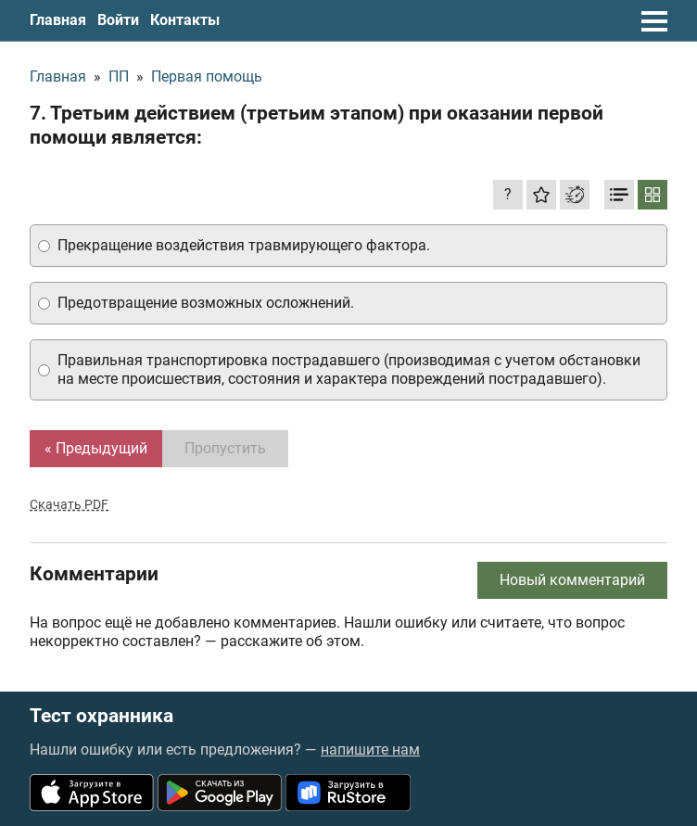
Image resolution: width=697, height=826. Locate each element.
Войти (118, 20)
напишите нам (370, 749)
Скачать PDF (69, 504)
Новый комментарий (572, 580)
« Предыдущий (95, 448)
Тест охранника (101, 716)
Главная (58, 20)
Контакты (185, 20)
